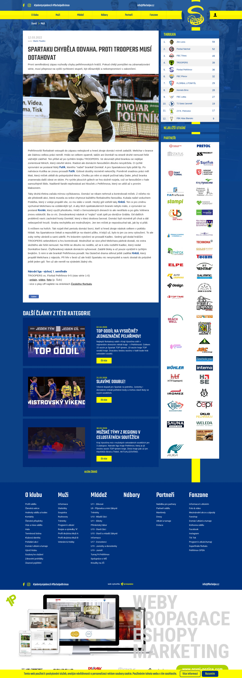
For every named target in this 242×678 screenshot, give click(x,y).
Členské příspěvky (34, 521)
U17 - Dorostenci (99, 542)
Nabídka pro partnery (166, 504)
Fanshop (193, 516)
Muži (58, 15)
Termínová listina (33, 533)
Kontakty (29, 516)
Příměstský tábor (99, 525)
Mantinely (161, 512)
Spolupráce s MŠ (99, 558)
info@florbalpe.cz (210, 584)
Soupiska (62, 512)
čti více (104, 361)
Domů (34, 23)
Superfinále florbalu (198, 546)
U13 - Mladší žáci (99, 516)
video (41, 279)
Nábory (104, 15)
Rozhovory (63, 516)
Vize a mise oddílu (33, 525)
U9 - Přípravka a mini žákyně (104, 508)
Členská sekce (32, 508)
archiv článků (90, 471)
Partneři (129, 15)
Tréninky (62, 521)
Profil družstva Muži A (68, 533)
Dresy (159, 516)
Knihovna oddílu (196, 525)
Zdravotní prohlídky (34, 558)
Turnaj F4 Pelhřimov (100, 554)
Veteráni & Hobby (66, 542)
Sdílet (33, 297)
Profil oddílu (30, 504)
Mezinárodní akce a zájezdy (202, 512)
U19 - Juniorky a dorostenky (104, 546)
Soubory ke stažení (34, 554)
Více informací (190, 673)
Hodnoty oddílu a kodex (36, 512)
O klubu (34, 15)
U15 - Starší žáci (98, 529)
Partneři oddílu (163, 508)
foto (49, 279)
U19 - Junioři (97, 550)
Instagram (194, 533)
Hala (27, 529)
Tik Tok (192, 537)
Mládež (80, 15)
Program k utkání (66, 525)
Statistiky (62, 508)
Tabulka (170, 35)
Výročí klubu (31, 550)
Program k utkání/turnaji (200, 542)
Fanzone (154, 15)
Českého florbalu (81, 283)
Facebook (193, 529)
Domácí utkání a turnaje (36, 546)
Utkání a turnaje (163, 521)
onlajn (33, 279)
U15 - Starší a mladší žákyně (104, 533)
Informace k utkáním (199, 504)
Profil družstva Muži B (68, 537)
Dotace (159, 525)
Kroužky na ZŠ (97, 563)
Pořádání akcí (31, 542)
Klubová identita (32, 537)
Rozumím (210, 673)
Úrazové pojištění (33, 563)
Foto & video (195, 508)
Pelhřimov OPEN (197, 550)
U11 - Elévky (96, 521)
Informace (63, 504)
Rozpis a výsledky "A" (68, 529)
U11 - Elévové (97, 504)
